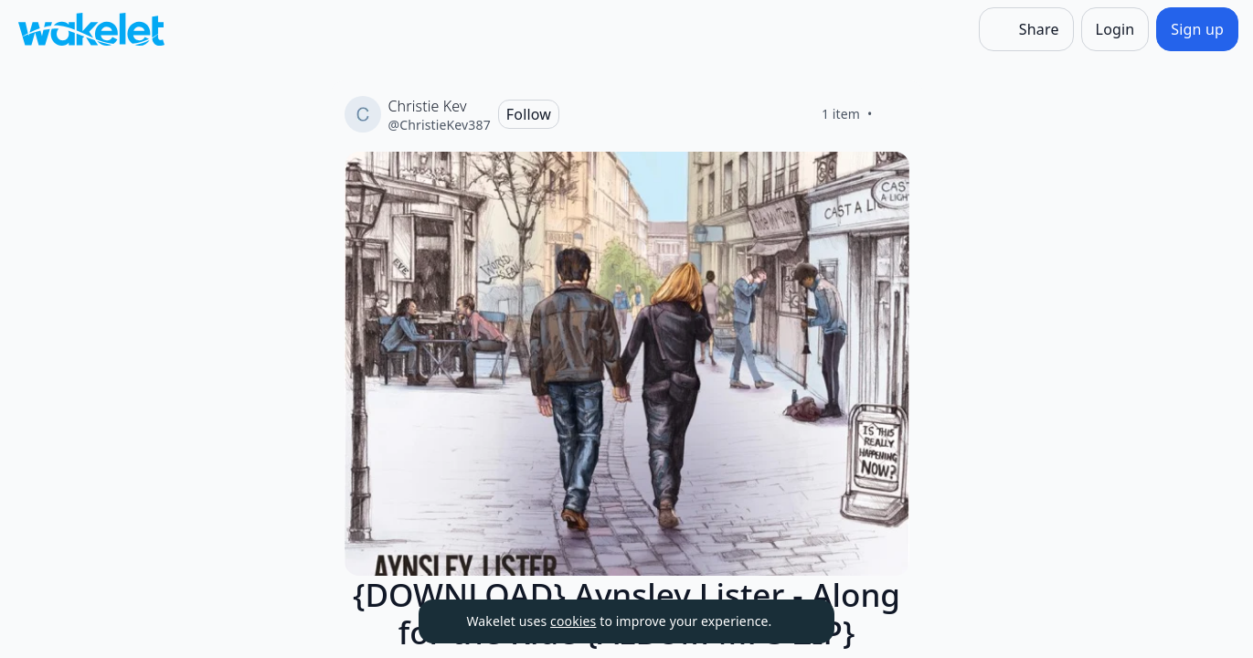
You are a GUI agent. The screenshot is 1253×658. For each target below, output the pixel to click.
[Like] (894, 114)
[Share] (1026, 29)
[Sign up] (1197, 29)
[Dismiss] (797, 621)
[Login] (1115, 29)
